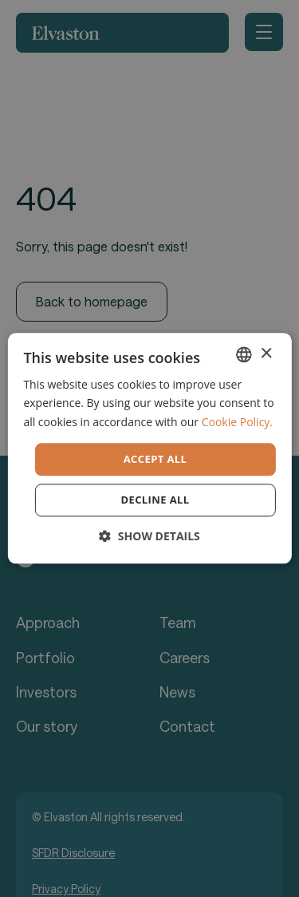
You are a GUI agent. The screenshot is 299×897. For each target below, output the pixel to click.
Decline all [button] (154, 500)
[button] (149, 536)
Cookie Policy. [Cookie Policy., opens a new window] (237, 421)
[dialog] (149, 448)
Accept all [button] (155, 459)
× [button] (266, 354)
